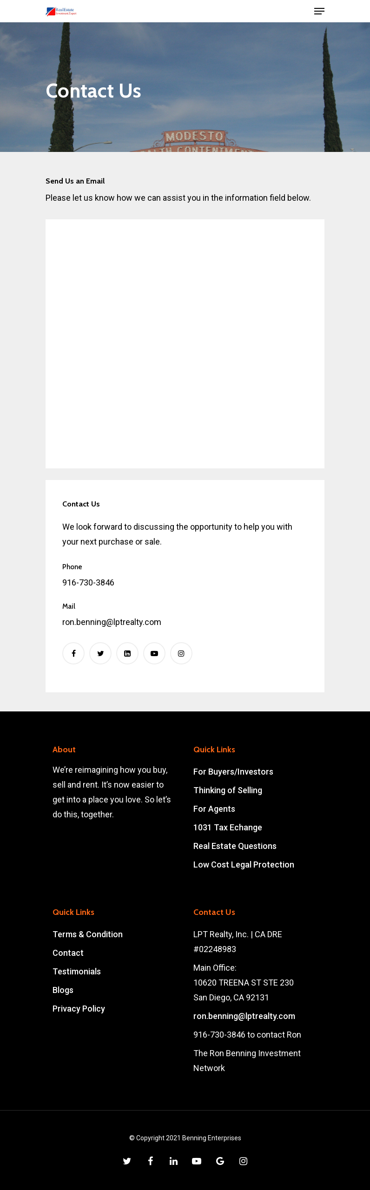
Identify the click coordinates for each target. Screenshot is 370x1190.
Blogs (63, 990)
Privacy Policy (79, 1008)
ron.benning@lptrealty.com (244, 1016)
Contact (68, 953)
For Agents (214, 809)
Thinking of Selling (227, 790)
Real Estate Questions (235, 846)
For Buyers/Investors (233, 771)
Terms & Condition (88, 934)
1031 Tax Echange (227, 827)
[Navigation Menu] (319, 11)
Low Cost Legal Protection (243, 864)
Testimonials (77, 971)
